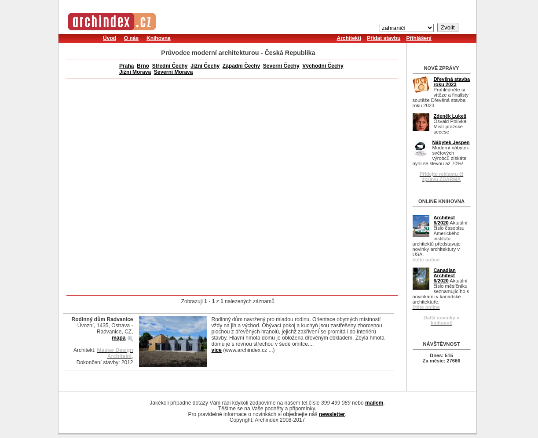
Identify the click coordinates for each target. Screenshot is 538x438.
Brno (143, 66)
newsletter (332, 414)
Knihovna (158, 38)
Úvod (109, 38)
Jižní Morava (135, 72)
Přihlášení (419, 38)
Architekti (349, 38)
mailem (374, 403)
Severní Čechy (281, 66)
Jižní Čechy (205, 66)
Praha (126, 66)
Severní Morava (173, 72)
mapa (118, 338)
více (217, 350)
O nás (131, 38)
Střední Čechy (170, 66)
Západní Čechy (241, 66)
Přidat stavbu (383, 38)
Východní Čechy (322, 66)
